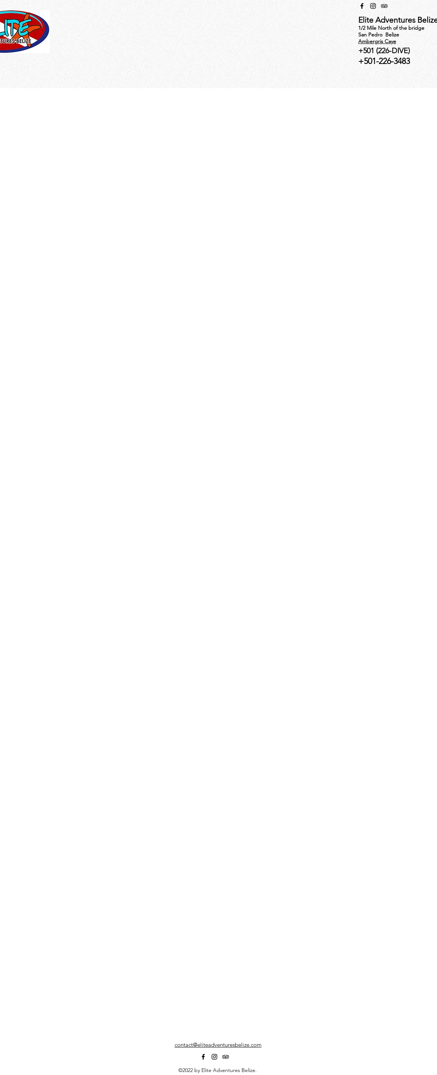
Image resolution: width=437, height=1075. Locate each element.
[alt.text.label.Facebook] (362, 6)
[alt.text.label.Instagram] (373, 6)
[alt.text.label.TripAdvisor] (384, 6)
